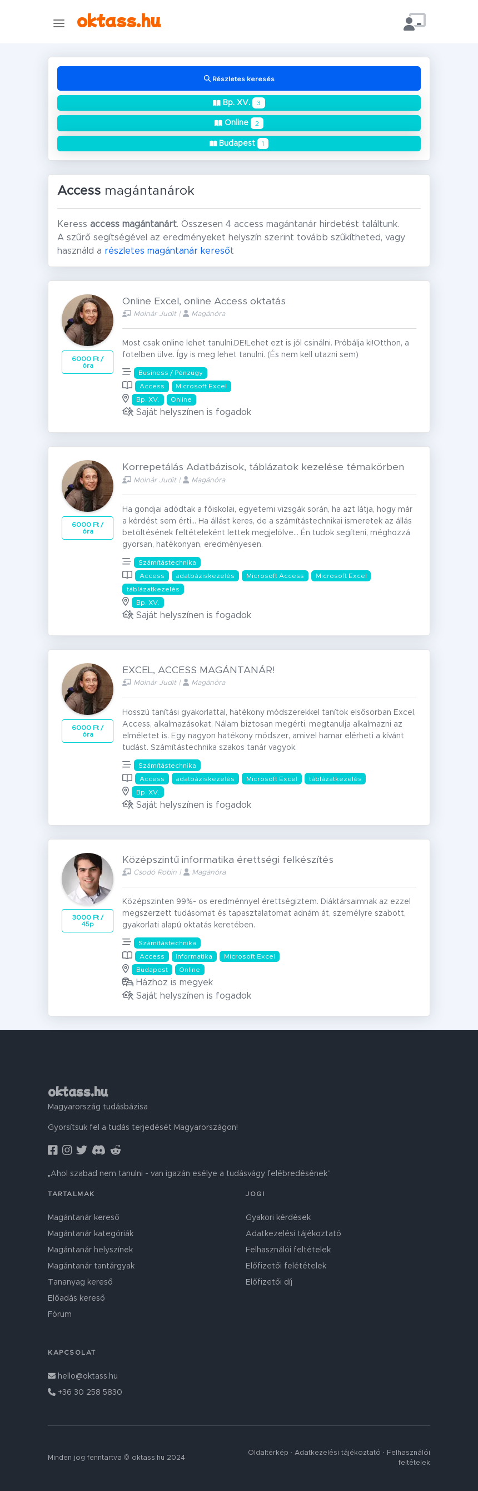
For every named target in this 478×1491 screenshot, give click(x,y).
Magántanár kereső (84, 1218)
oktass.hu (119, 20)
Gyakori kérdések (278, 1218)
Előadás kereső (76, 1298)
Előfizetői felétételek (286, 1266)
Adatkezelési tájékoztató (293, 1234)
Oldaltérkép (268, 1453)
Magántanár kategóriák (90, 1234)
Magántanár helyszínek (90, 1250)
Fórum (60, 1315)
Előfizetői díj (269, 1282)
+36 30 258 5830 (85, 1392)
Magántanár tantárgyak (91, 1266)
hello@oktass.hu (83, 1376)
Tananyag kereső (80, 1282)
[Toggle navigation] (59, 23)
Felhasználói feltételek (288, 1250)
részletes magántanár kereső (167, 250)
